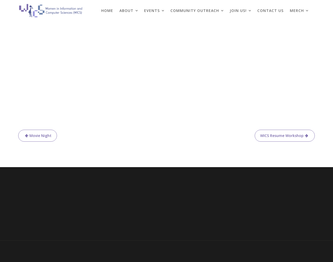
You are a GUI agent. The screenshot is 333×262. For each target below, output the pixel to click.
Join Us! (238, 10)
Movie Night (40, 135)
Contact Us (270, 10)
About (126, 10)
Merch (297, 10)
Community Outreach (194, 10)
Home (107, 10)
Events (152, 10)
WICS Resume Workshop (282, 135)
